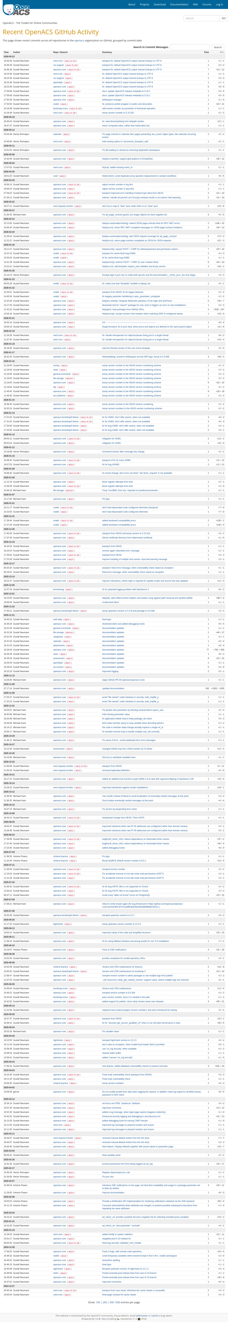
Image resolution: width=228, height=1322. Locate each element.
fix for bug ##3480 (110, 464)
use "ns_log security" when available (119, 1049)
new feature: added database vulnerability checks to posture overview (135, 1066)
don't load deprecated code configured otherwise (125, 512)
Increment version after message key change (123, 451)
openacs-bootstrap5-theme (66, 417)
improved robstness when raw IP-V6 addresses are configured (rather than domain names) (145, 826)
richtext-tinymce (61, 856)
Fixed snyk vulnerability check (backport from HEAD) (127, 1074)
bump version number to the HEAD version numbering (127, 404)
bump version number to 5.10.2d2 (118, 113)
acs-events (58, 667)
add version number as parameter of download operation (129, 108)
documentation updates (113, 628)
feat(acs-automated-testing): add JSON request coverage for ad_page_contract (139, 236)
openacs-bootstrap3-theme (66, 421)
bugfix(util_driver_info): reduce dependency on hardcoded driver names (135, 839)
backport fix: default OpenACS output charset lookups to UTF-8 (132, 61)
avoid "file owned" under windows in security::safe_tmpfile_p (130, 697)
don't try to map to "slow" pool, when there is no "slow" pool (130, 206)
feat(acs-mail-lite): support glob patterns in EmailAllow (127, 159)
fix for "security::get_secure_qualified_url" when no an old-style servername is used (141, 1023)
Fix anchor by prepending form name (119, 809)
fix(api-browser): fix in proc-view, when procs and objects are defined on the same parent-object (147, 327)
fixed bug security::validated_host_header (121, 1243)
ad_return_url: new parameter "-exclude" (121, 1225)
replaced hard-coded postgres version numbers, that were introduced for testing (139, 1010)
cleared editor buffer (111, 1053)
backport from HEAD (112, 546)
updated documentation (113, 688)
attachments (59, 645)
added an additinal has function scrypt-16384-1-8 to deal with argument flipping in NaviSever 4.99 (148, 779)
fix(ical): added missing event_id (117, 167)
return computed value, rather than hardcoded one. (126, 125)
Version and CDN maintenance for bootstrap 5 (124, 971)
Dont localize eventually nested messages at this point (127, 800)
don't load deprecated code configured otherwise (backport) (130, 507)
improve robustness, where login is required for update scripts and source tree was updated (145, 581)
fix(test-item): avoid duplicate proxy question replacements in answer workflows (139, 176)
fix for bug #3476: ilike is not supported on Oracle (125, 886)
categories (58, 636)
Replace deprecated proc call (116, 1172)
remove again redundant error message (120, 550)
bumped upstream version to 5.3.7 (118, 915)
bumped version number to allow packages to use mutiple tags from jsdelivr (137, 975)
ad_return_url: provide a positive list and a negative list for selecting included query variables (145, 1217)
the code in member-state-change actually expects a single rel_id (132, 727)
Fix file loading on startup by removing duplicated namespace (131, 150)
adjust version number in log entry (118, 189)
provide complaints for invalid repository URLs (123, 958)
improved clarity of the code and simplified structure (126, 932)
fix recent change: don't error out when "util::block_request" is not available (137, 473)
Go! (224, 18)
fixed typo (106, 619)
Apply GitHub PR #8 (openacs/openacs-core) (123, 680)
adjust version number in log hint (117, 184)
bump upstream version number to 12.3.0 (121, 924)
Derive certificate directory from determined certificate (127, 537)
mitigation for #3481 (111, 438)
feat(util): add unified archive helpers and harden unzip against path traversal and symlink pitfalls (147, 598)
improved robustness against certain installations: (125, 787)
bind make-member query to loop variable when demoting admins (133, 723)
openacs (79, 40)
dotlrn (56, 1273)
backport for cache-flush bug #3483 (118, 253)
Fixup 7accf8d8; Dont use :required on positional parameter (130, 490)
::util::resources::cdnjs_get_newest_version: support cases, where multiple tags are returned (145, 980)
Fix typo (106, 499)
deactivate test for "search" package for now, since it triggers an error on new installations (144, 305)
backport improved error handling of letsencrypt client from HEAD (132, 193)
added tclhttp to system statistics (117, 1234)
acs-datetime (59, 395)
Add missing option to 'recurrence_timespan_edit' (125, 141)
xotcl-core (58, 61)
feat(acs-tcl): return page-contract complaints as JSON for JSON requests (136, 240)
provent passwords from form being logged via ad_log (127, 1164)
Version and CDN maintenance (116, 988)
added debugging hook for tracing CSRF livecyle (125, 1120)
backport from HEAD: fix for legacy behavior (122, 292)
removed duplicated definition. (116, 770)
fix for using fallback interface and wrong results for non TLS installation (135, 941)
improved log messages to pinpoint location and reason (128, 1125)
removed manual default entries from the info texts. (126, 1138)
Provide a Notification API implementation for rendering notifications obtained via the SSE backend (148, 1201)
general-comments (62, 374)
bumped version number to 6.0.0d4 (118, 993)
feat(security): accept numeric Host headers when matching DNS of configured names (142, 313)
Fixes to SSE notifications (114, 949)
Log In (219, 4)
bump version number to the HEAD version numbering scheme (131, 365)
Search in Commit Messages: (151, 47)
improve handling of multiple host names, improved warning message (134, 559)
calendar (57, 134)
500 (112, 1302)
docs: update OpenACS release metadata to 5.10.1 (126, 91)
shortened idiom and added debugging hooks (123, 624)
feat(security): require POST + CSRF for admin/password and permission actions (140, 249)
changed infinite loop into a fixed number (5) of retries (127, 749)
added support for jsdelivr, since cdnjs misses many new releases (133, 1001)
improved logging (110, 671)
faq (55, 387)
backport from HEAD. (112, 766)
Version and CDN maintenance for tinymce (122, 967)
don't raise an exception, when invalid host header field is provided (133, 1044)
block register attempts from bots (117, 482)
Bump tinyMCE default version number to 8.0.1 (124, 860)
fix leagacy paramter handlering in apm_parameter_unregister (131, 296)
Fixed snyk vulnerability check (116, 1079)
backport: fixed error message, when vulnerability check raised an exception (137, 568)
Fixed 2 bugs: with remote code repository (122, 1251)
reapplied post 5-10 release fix (116, 1238)
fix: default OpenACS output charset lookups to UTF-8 (127, 74)
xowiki (56, 104)
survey (56, 365)
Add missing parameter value (116, 714)
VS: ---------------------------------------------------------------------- (129, 322)
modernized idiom (110, 602)
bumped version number (113, 869)
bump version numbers (113, 1083)
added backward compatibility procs (119, 520)
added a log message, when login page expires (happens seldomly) (134, 1112)
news (56, 370)
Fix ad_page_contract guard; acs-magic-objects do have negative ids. (134, 214)
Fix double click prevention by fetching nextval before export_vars (133, 710)
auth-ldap (58, 619)
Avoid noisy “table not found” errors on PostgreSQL (126, 895)
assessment (59, 658)
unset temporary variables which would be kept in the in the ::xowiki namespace (139, 1256)
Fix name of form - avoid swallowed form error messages (129, 740)
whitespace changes (111, 100)
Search (218, 47)
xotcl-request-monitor (63, 206)
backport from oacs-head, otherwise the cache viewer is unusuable (133, 1290)
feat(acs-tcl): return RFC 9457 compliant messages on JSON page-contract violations (142, 227)
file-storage (58, 378)
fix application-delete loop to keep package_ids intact (127, 718)
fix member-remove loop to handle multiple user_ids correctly (130, 731)
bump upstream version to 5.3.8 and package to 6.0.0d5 (128, 611)
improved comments (111, 1108)
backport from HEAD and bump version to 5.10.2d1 (126, 533)
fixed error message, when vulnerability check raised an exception (133, 572)
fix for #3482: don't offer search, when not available (126, 417)
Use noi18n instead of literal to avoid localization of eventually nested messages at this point (145, 796)
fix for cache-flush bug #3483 (115, 257)
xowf (55, 176)
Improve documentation (113, 1192)
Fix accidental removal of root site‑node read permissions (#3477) (133, 873)
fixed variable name (111, 1155)
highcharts (58, 924)
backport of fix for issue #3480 (116, 460)
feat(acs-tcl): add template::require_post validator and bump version (134, 266)
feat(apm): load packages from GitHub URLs (123, 309)
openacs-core (60, 69)
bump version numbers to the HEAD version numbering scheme (132, 408)
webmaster (142, 1315)
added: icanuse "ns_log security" (117, 1057)
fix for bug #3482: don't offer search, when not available (128, 426)
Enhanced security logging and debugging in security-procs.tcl (131, 1116)
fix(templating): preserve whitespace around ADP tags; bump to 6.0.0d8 (135, 356)
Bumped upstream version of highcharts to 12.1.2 (125, 1269)
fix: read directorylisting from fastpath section (123, 121)
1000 (117, 1302)
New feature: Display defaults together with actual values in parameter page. (138, 1146)
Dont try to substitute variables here (119, 757)
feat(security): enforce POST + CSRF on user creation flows (130, 262)
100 (98, 1302)
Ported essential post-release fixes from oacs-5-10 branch (129, 1273)
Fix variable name (110, 1031)
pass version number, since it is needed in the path (126, 997)
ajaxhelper (58, 82)
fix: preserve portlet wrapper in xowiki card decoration (127, 104)
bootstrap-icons (60, 108)
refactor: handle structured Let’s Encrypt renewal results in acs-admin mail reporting (141, 197)
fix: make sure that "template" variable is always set (126, 283)
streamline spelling (111, 1260)
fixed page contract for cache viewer (119, 1294)
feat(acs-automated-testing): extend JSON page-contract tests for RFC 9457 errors (141, 223)
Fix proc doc (108, 1176)
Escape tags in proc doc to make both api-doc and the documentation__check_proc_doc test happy (149, 275)
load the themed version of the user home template (126, 348)
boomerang (58, 589)
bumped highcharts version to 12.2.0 (119, 1040)
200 (105, 1302)
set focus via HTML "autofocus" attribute (121, 1103)
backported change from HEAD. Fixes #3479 (123, 817)
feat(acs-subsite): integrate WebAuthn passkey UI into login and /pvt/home (137, 301)
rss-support (58, 65)
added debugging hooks (113, 848)
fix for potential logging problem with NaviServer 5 (125, 589)
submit (155, 1315)
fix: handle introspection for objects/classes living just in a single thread (135, 335)
